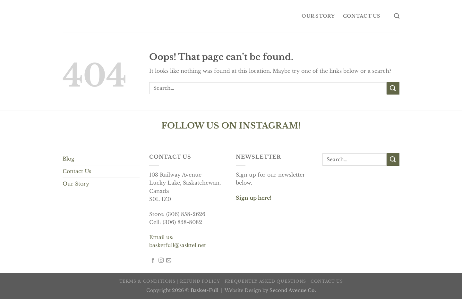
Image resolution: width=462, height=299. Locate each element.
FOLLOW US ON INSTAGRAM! (231, 125)
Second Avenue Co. (293, 290)
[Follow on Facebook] (153, 260)
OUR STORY (318, 16)
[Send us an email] (168, 260)
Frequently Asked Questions (265, 281)
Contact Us (77, 171)
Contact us (362, 16)
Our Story (76, 183)
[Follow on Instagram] (161, 260)
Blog (68, 158)
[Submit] (393, 88)
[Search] (396, 16)
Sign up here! (253, 198)
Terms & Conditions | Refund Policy (169, 281)
